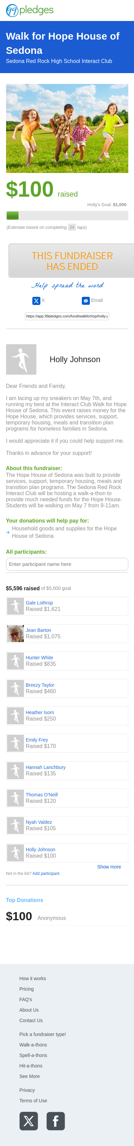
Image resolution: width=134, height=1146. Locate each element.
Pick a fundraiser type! (43, 1034)
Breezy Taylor (40, 685)
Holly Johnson (40, 849)
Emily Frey (37, 740)
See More (30, 1076)
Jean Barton (38, 630)
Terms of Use (33, 1100)
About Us (29, 1010)
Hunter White (39, 657)
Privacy (27, 1090)
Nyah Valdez (39, 822)
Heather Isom (40, 712)
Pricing (27, 989)
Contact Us (31, 1020)
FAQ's (26, 999)
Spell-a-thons (33, 1055)
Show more (109, 866)
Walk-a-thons (33, 1045)
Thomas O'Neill (42, 794)
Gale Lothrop (39, 602)
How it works (33, 978)
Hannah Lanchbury (45, 767)
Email (92, 300)
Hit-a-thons (31, 1065)
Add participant (45, 873)
